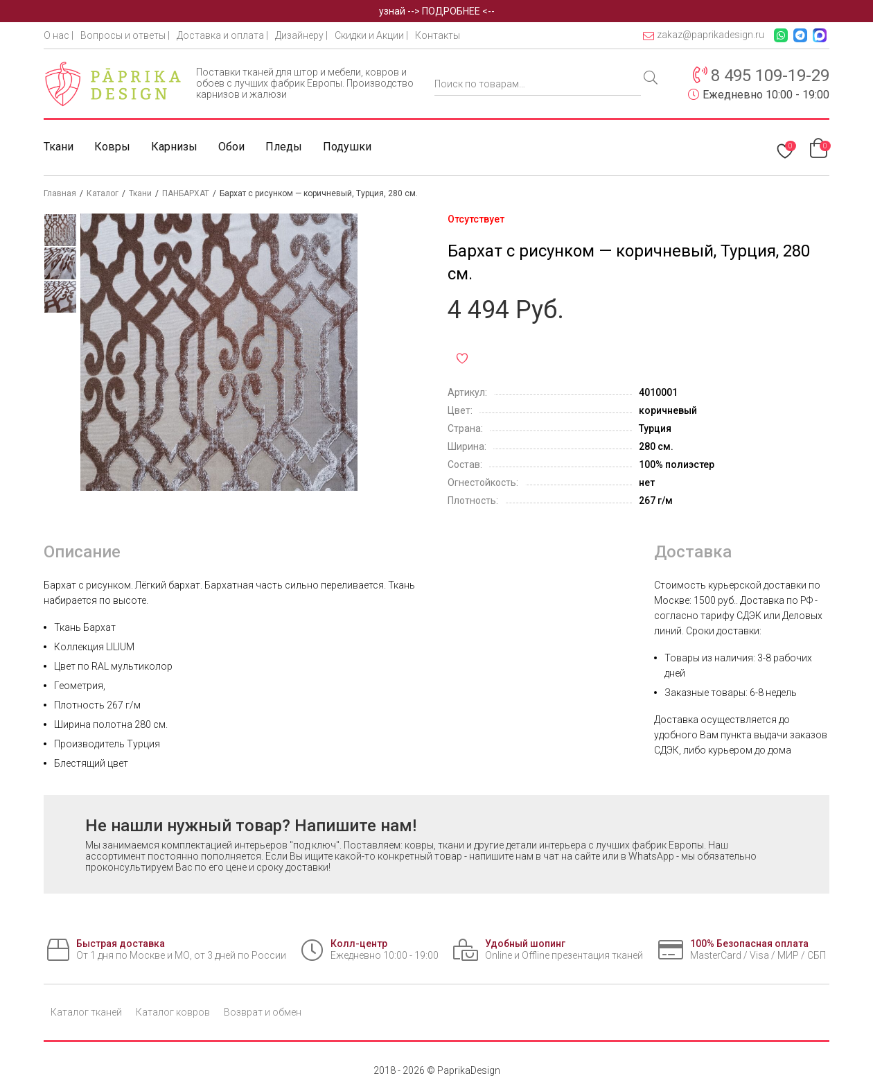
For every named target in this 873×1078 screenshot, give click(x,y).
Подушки (347, 146)
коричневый (668, 410)
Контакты (437, 35)
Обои (231, 146)
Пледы (283, 146)
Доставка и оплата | (222, 35)
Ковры (112, 146)
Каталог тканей (86, 1012)
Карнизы (174, 146)
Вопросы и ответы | (125, 35)
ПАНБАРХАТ (185, 193)
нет (647, 482)
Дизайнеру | (301, 35)
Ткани (58, 146)
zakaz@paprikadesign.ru (703, 35)
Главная (60, 193)
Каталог (102, 193)
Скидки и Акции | (371, 35)
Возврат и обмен (262, 1012)
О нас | (58, 35)
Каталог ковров (173, 1012)
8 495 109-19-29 (770, 75)
